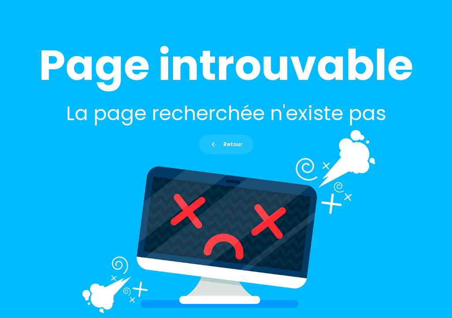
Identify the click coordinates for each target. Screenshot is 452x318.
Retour (226, 144)
